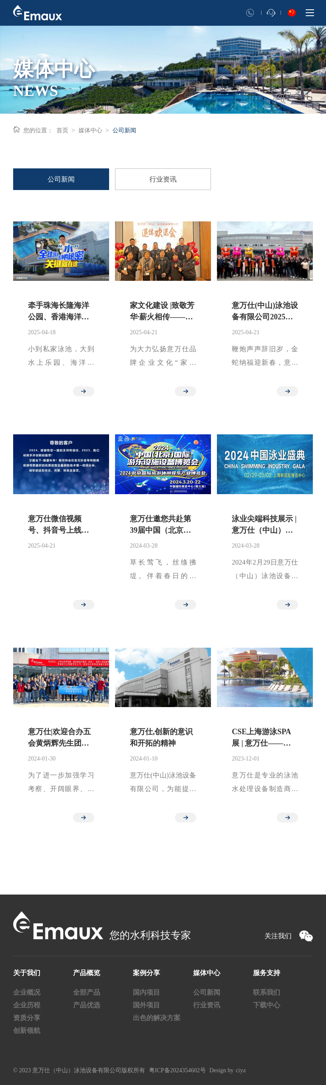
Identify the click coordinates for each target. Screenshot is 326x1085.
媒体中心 (90, 130)
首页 (62, 130)
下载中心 (266, 1005)
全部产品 (86, 992)
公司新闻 (124, 130)
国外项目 (146, 1005)
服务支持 (266, 972)
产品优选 (86, 1005)
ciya (240, 1070)
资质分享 (26, 1017)
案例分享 (146, 972)
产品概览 (86, 972)
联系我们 (266, 992)
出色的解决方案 (156, 1017)
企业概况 (26, 992)
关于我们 (26, 972)
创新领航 (26, 1030)
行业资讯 (206, 1005)
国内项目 (146, 992)
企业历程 (26, 1005)
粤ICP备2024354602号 (177, 1070)
